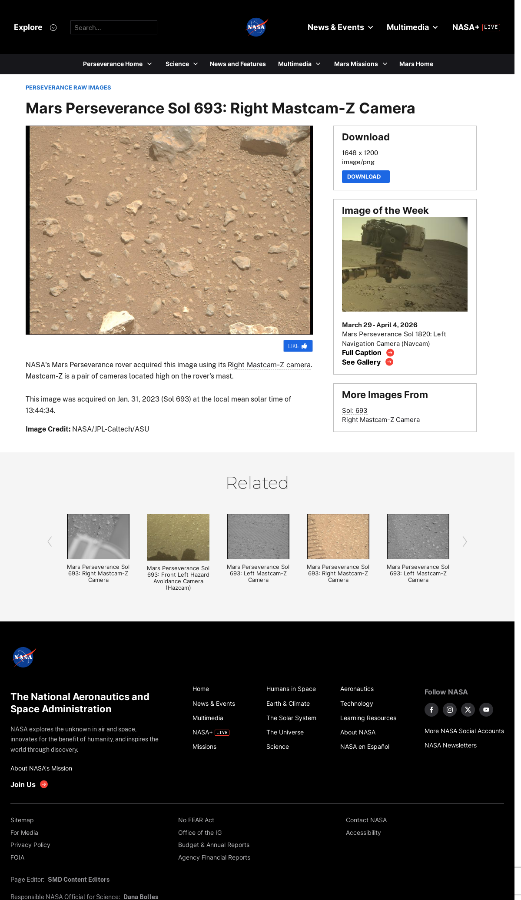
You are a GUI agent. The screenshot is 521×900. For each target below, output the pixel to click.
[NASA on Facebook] (431, 710)
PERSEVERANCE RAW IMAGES (68, 87)
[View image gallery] (368, 362)
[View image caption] (368, 353)
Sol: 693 (355, 410)
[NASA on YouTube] (486, 710)
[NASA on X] (468, 710)
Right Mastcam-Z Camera (381, 419)
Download (366, 176)
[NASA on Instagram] (450, 710)
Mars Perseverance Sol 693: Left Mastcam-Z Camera (258, 573)
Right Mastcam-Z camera (269, 364)
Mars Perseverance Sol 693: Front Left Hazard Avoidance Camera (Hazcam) (178, 578)
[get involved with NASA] (29, 784)
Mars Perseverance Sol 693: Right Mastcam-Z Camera (98, 573)
